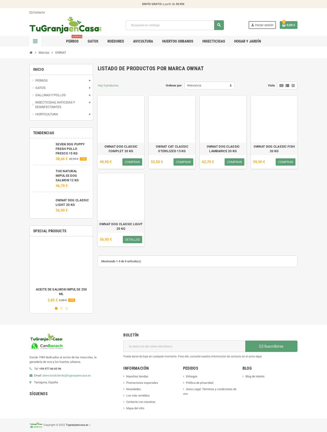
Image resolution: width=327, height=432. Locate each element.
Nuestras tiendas (137, 376)
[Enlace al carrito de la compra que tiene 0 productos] (288, 25)
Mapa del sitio (135, 408)
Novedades (133, 389)
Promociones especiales (142, 382)
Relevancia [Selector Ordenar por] (194, 85)
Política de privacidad (199, 382)
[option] (61, 271)
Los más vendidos (138, 395)
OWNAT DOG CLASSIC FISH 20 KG (274, 149)
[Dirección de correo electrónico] (184, 346)
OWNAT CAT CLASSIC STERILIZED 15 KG (172, 149)
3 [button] (66, 308)
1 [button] (56, 308)
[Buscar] (174, 25)
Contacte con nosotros (140, 402)
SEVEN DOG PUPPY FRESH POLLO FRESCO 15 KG (70, 148)
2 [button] (61, 308)
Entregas (191, 376)
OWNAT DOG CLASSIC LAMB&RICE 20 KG (223, 149)
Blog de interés (255, 376)
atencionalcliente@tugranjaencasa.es (66, 375)
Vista (271, 85)
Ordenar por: (174, 85)
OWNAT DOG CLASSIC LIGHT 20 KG (121, 226)
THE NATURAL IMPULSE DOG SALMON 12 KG (67, 175)
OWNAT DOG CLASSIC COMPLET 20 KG (121, 149)
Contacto (37, 12)
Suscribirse (271, 346)
